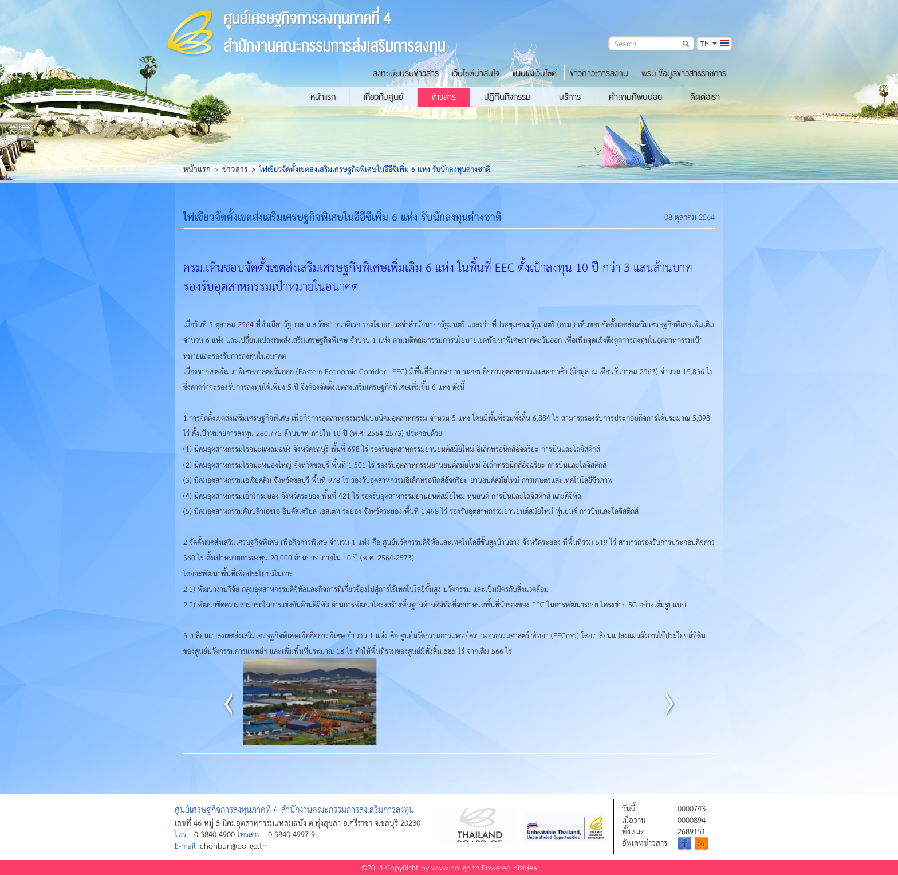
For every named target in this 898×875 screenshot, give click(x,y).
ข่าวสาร (443, 97)
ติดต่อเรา (705, 97)
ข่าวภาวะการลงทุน (599, 73)
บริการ (570, 97)
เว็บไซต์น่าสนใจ (475, 73)
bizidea (525, 867)
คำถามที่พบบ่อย (635, 97)
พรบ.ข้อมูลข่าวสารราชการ (683, 73)
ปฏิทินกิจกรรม (507, 97)
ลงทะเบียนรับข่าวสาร (406, 73)
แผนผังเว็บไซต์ (535, 73)
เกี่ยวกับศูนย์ (383, 97)
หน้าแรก (323, 97)
